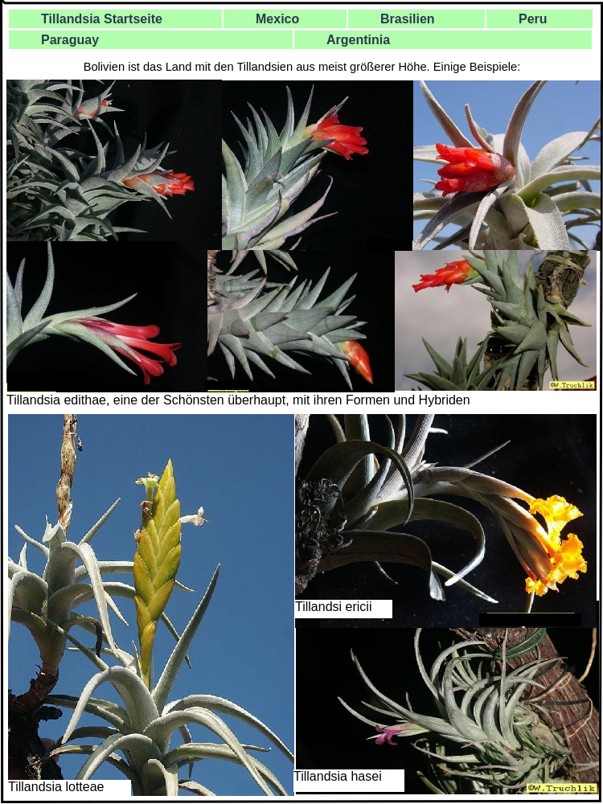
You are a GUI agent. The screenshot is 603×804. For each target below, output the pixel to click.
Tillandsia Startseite (101, 19)
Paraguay (70, 40)
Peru (533, 19)
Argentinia (358, 40)
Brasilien (407, 19)
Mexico (277, 19)
